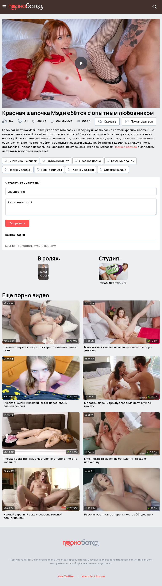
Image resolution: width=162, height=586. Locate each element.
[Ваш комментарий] (81, 207)
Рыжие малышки (81, 170)
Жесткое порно (88, 161)
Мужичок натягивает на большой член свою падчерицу (115, 460)
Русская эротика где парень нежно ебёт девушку (118, 514)
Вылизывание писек (20, 161)
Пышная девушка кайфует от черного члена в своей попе (40, 348)
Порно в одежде (125, 147)
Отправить (17, 223)
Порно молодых (17, 170)
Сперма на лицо (113, 170)
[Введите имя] (81, 192)
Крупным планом (120, 161)
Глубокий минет (55, 161)
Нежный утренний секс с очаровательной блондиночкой (33, 516)
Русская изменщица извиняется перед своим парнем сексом (35, 404)
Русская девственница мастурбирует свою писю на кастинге (40, 460)
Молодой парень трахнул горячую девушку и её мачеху (117, 404)
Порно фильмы (49, 170)
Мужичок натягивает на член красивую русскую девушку (118, 348)
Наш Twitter (66, 576)
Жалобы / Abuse (93, 576)
